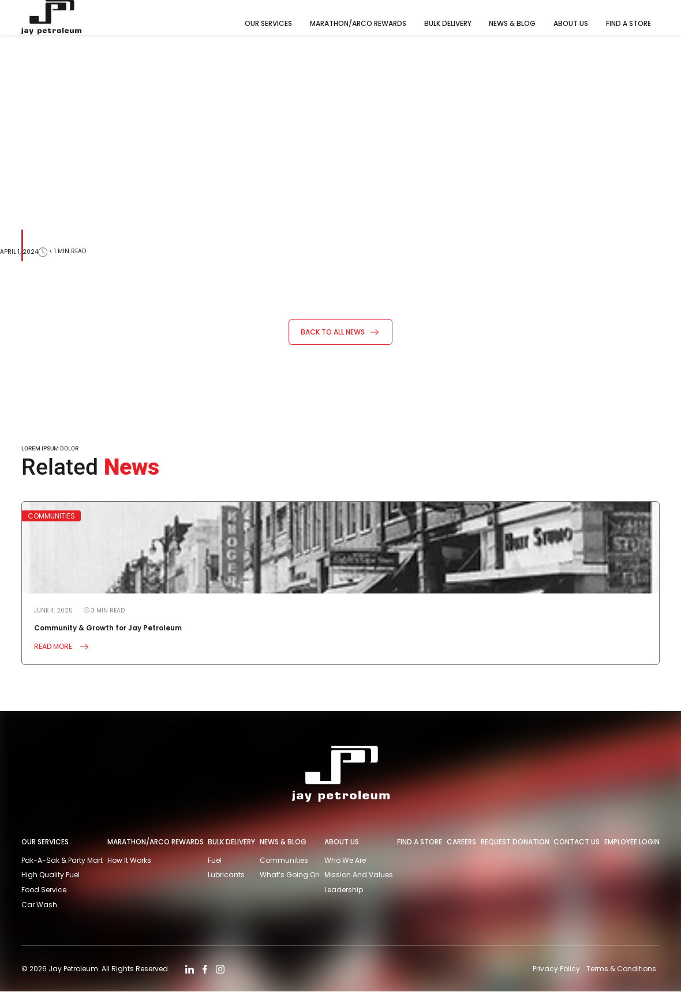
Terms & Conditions (621, 969)
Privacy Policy (555, 969)
